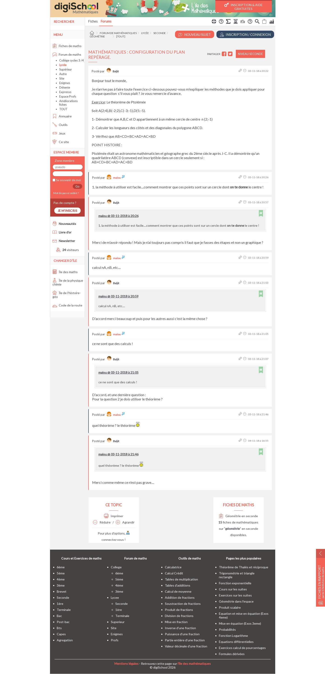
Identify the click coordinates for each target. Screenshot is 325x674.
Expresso (65, 92)
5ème (61, 573)
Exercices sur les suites (235, 595)
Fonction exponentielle (235, 583)
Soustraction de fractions (183, 603)
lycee (115, 597)
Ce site (60, 142)
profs (114, 640)
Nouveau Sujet (194, 34)
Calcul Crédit (174, 573)
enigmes (117, 634)
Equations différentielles (236, 642)
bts (59, 628)
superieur (118, 622)
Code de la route (67, 305)
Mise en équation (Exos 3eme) (240, 623)
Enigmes (64, 83)
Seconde (159, 33)
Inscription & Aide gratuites (243, 6)
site (113, 628)
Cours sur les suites (233, 589)
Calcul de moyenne (178, 591)
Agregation (65, 640)
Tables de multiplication (181, 579)
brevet (61, 591)
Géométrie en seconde (238, 516)
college (116, 567)
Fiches (93, 21)
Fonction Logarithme (233, 635)
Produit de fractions (179, 610)
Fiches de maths (67, 46)
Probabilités (227, 629)
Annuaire (62, 116)
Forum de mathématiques (118, 33)
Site (61, 78)
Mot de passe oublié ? (65, 193)
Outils (60, 125)
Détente (64, 87)
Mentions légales (126, 663)
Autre (63, 74)
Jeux (58, 133)
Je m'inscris (67, 210)
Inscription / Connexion (245, 34)
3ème (61, 585)
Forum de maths (66, 54)
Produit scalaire (230, 607)
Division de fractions (179, 616)
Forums (105, 21)
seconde (63, 597)
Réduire (102, 522)
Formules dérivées (232, 654)
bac (59, 616)
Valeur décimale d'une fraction (186, 646)
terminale (64, 610)
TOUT (63, 109)
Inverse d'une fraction (180, 628)
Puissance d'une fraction (182, 634)
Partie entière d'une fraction (185, 640)
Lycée (145, 33)
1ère (60, 603)
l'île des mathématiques (194, 663)
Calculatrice (173, 567)
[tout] (120, 36)
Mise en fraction (176, 622)
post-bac (63, 622)
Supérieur (65, 69)
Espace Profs (67, 96)
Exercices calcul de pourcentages (242, 648)
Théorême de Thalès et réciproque (243, 567)
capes (61, 634)
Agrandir (125, 522)
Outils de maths (189, 558)
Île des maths (65, 272)
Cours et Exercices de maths (81, 558)
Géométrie (97, 36)
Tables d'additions (177, 585)
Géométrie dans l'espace (236, 601)
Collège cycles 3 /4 (71, 60)
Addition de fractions (180, 597)
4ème (61, 579)
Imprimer (113, 516)
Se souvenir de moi (68, 180)
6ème (61, 567)
